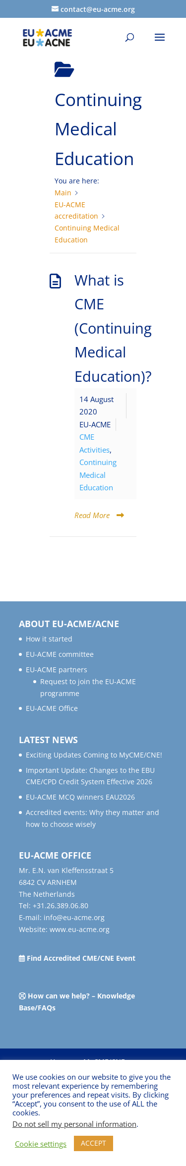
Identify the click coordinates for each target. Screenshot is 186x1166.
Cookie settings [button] (40, 1143)
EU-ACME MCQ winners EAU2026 (80, 797)
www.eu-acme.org (80, 929)
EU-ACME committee (60, 654)
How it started (49, 638)
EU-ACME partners (56, 669)
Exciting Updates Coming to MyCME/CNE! (94, 754)
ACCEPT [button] (93, 1143)
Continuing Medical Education (98, 474)
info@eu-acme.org (74, 917)
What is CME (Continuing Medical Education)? (113, 328)
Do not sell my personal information (74, 1124)
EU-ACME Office (52, 708)
